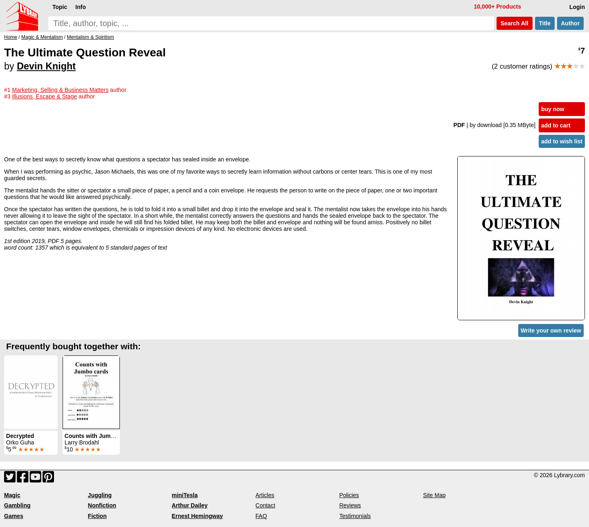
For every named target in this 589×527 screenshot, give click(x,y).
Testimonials (355, 516)
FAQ (261, 516)
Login (577, 7)
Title (544, 23)
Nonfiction (102, 505)
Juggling (100, 495)
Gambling (17, 505)
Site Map (434, 495)
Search (514, 23)
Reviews (350, 505)
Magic (12, 495)
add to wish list (561, 141)
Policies (349, 495)
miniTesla (185, 495)
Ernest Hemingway (197, 516)
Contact (265, 505)
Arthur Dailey (190, 505)
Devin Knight (46, 66)
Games (13, 516)
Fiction (97, 516)
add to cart (556, 125)
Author (570, 23)
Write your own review (551, 330)
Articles (265, 495)
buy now (552, 109)
